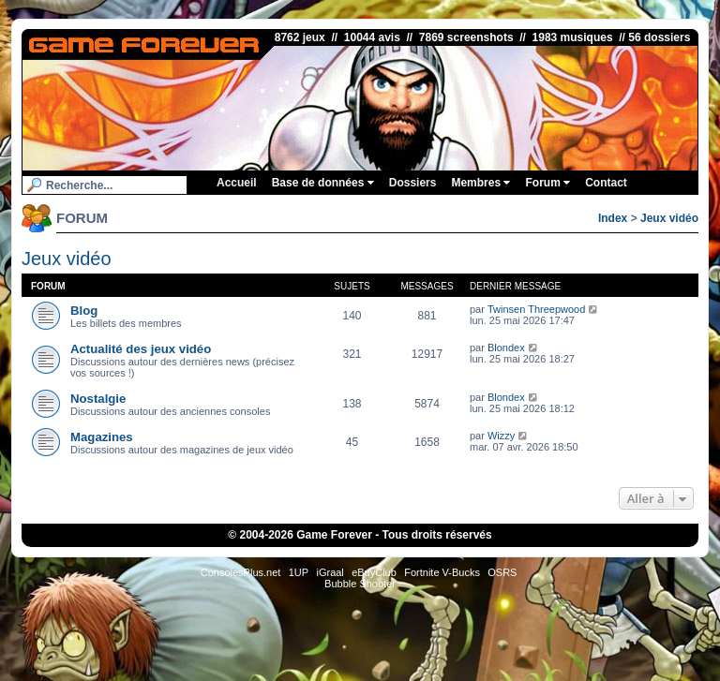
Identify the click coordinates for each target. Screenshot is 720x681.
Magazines (101, 437)
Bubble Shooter (360, 583)
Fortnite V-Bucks (442, 572)
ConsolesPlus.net (241, 572)
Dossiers (413, 182)
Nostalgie (98, 399)
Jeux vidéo (669, 218)
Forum (547, 182)
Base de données (323, 182)
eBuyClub (374, 572)
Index (612, 218)
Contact (606, 182)
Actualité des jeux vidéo (140, 349)
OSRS (502, 572)
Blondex (506, 347)
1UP (298, 572)
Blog (84, 310)
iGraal (329, 572)
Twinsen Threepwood (536, 309)
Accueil (237, 182)
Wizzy (501, 435)
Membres (480, 182)
